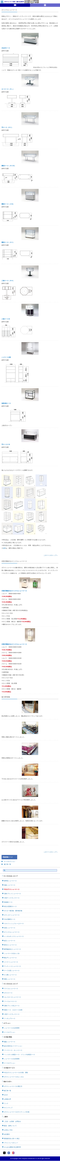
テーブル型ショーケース (11, 970)
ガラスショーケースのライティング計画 (16, 1112)
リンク (6, 1103)
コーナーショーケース (11, 962)
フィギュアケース (9, 1018)
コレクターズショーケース (12, 997)
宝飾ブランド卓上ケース (11, 1005)
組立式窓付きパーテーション (13, 1046)
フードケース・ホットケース (13, 1050)
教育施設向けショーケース (12, 949)
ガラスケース (8, 993)
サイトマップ (8, 1107)
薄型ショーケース (9, 979)
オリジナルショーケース (11, 932)
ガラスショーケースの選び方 (13, 1086)
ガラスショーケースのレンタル (14, 1077)
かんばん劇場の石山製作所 (12, 1147)
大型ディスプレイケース (11, 898)
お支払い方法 (8, 1130)
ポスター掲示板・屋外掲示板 (13, 911)
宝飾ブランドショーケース (12, 893)
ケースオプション (9, 861)
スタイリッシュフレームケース (14, 923)
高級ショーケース (9, 885)
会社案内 (7, 1134)
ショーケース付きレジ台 (11, 953)
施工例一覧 (7, 864)
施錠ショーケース (9, 1042)
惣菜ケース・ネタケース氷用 (13, 1010)
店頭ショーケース (9, 928)
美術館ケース (8, 902)
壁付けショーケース (10, 945)
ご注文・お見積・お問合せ (12, 1121)
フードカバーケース (10, 1001)
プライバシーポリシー (11, 1143)
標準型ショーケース (10, 881)
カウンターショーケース (11, 915)
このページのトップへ (51, 555)
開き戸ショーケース (10, 958)
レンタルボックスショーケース (14, 936)
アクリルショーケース (11, 988)
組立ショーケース (9, 940)
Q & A (6, 1095)
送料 (4, 548)
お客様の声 (7, 1099)
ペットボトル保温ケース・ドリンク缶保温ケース (19, 1054)
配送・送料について (10, 1126)
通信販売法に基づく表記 (11, 1138)
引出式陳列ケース (9, 919)
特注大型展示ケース (10, 906)
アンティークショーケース (12, 966)
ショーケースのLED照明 (11, 1028)
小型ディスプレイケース (11, 1014)
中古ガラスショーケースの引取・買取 (16, 1072)
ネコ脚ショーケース (10, 975)
